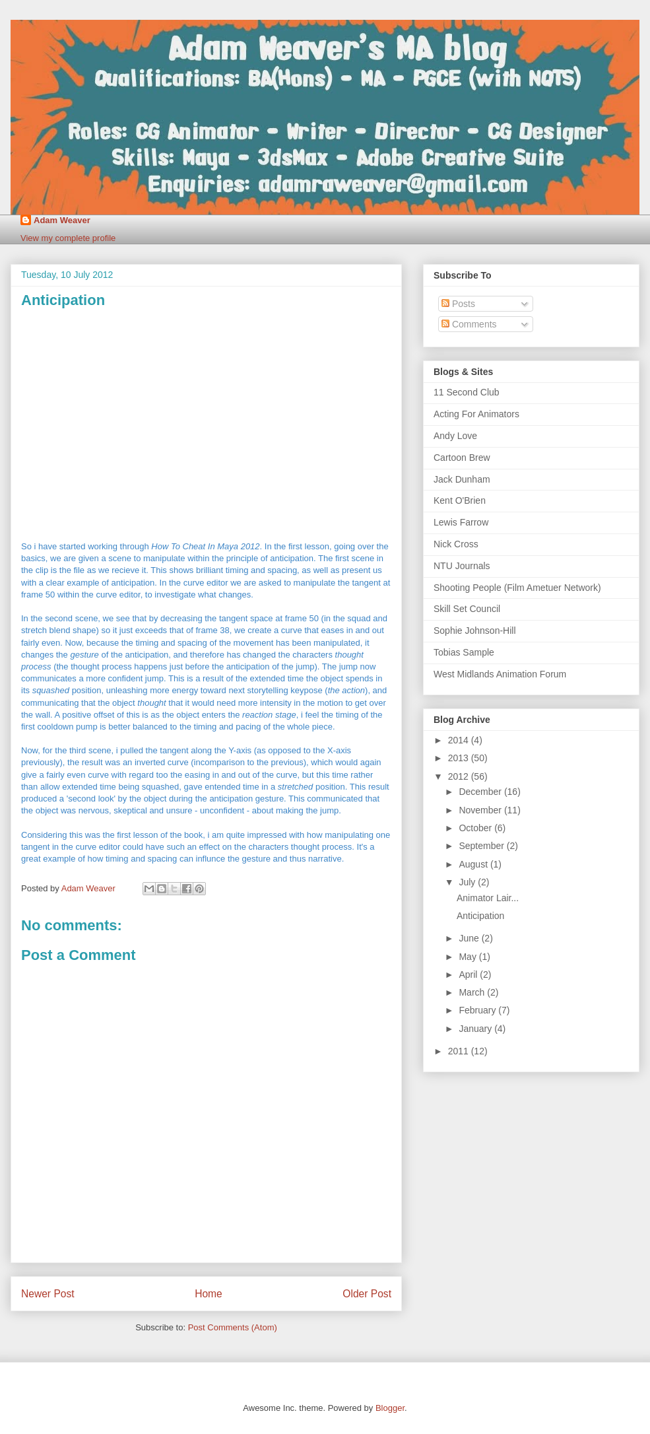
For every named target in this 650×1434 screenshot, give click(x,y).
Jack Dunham (462, 479)
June (470, 938)
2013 (459, 758)
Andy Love (455, 435)
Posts (458, 303)
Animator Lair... (488, 898)
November (481, 810)
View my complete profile (67, 238)
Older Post (366, 1293)
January (476, 1028)
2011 (459, 1051)
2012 (459, 776)
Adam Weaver (62, 220)
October (476, 828)
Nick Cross (456, 544)
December (481, 791)
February (478, 1010)
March (473, 992)
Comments (469, 324)
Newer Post (48, 1293)
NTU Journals (462, 566)
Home (208, 1293)
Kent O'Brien (460, 500)
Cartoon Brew (462, 457)
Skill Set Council (467, 608)
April (469, 974)
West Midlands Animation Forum (500, 674)
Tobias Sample (464, 652)
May (468, 956)
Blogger (390, 1408)
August (474, 864)
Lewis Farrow (461, 522)
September (482, 845)
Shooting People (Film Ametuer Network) (517, 587)
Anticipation (480, 915)
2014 (459, 740)
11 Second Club (467, 392)
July (468, 882)
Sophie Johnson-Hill (475, 630)
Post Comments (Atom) (232, 1327)
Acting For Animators (476, 414)
